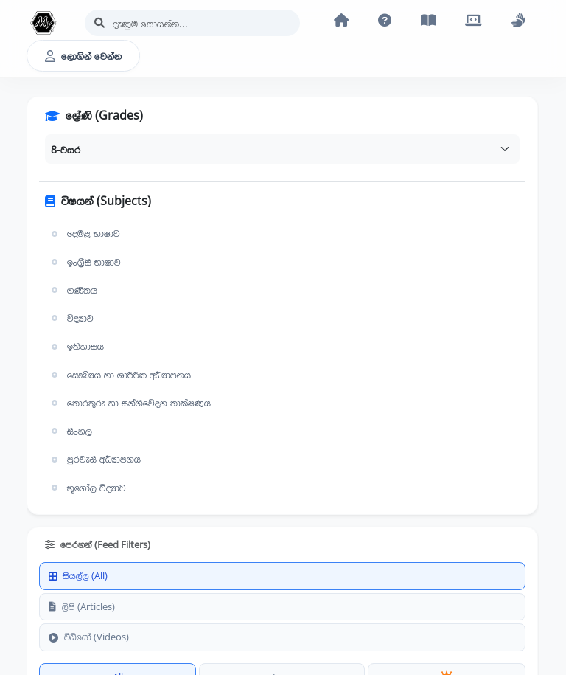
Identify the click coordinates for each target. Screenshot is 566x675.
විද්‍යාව (71, 318)
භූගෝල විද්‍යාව (87, 487)
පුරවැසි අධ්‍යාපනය (94, 458)
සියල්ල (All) (78, 575)
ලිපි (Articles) (82, 606)
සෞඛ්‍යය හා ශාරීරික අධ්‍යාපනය (119, 374)
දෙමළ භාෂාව (84, 233)
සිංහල (70, 430)
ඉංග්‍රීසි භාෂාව (84, 262)
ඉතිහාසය (76, 346)
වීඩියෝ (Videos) (89, 636)
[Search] (192, 23)
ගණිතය (72, 290)
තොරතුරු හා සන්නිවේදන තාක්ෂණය (129, 402)
